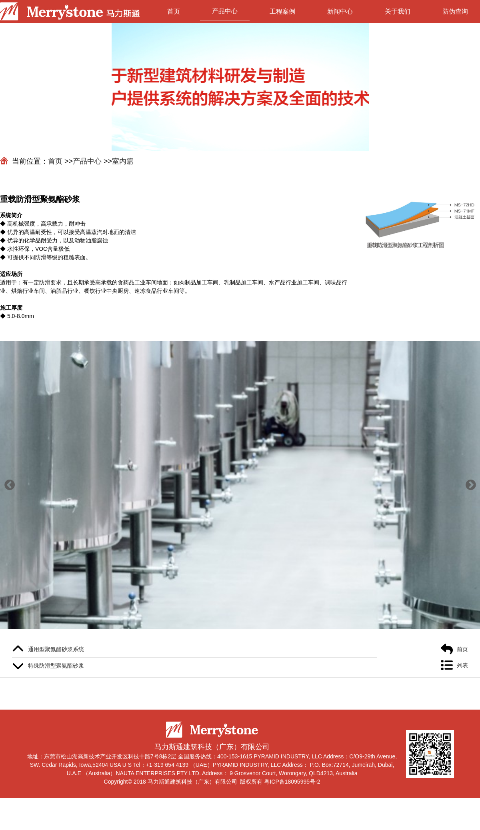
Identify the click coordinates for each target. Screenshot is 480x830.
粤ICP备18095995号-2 (292, 781)
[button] (9, 485)
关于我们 (397, 11)
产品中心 (225, 11)
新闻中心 (340, 11)
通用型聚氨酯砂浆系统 (56, 649)
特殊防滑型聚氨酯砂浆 (56, 665)
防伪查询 (455, 11)
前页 (462, 649)
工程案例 (282, 11)
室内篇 (123, 161)
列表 (462, 665)
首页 (173, 11)
